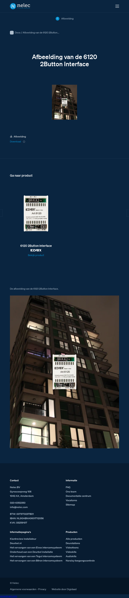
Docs (17, 32)
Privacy (42, 589)
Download (15, 141)
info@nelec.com (19, 507)
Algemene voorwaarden (23, 589)
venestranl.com (8, 596)
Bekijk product (36, 255)
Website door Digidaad (64, 589)
